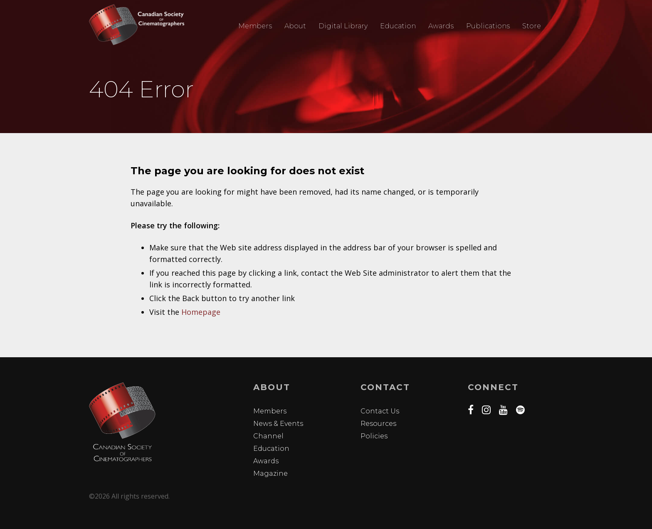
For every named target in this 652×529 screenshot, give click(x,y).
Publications (488, 26)
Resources (378, 424)
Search (558, 26)
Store (531, 26)
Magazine (270, 473)
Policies (374, 436)
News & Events (278, 424)
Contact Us (380, 411)
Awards (441, 26)
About (295, 26)
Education (398, 26)
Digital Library (343, 26)
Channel (268, 436)
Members (255, 26)
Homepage (200, 312)
